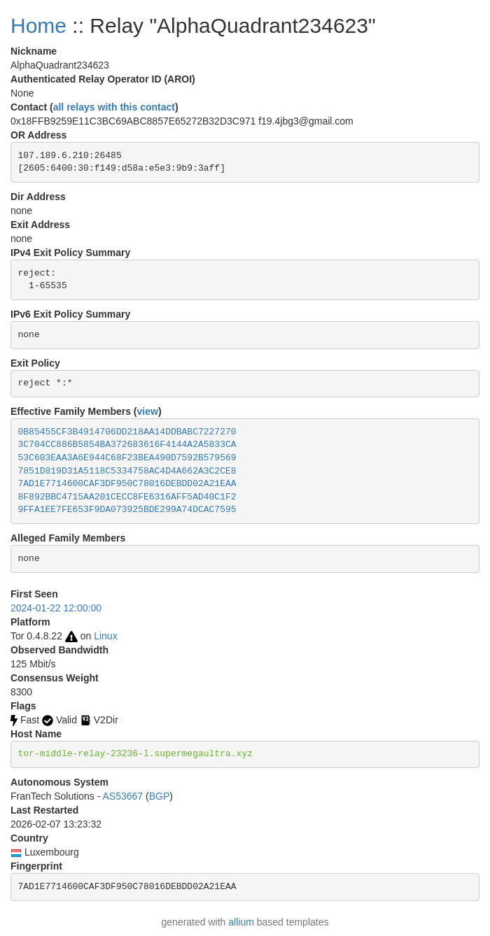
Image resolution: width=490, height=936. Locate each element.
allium (241, 922)
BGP (159, 796)
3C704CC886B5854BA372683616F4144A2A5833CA (127, 444)
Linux (105, 635)
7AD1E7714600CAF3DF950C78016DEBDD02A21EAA (127, 483)
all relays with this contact (114, 107)
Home (38, 25)
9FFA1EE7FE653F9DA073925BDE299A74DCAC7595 (127, 509)
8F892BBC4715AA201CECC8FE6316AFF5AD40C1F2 (127, 497)
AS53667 (123, 796)
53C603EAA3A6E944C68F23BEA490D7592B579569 (127, 458)
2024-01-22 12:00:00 (56, 608)
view (147, 411)
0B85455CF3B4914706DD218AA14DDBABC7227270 (127, 432)
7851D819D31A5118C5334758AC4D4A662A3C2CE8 (127, 471)
